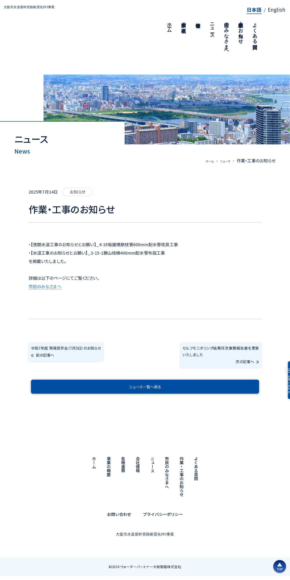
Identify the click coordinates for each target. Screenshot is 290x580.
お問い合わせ (119, 518)
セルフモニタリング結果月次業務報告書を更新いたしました (221, 357)
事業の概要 (109, 471)
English (276, 9)
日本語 (254, 9)
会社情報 (138, 469)
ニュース (222, 160)
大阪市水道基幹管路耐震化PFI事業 (48, 11)
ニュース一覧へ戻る (145, 391)
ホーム (203, 160)
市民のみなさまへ (45, 286)
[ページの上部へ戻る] (264, 560)
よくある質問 (196, 473)
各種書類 (123, 469)
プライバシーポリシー (163, 518)
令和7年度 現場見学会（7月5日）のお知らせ (69, 357)
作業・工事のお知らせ (181, 481)
